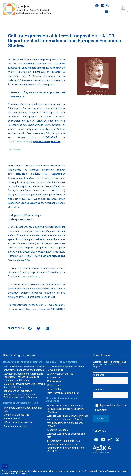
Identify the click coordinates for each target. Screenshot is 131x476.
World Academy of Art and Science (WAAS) (65, 424)
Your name (110, 378)
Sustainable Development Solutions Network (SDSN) (65, 368)
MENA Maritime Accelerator (18, 422)
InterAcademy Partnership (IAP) (63, 440)
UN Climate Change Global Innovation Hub (23, 409)
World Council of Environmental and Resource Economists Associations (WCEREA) (66, 408)
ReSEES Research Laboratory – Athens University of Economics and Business (24, 368)
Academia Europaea (57, 429)
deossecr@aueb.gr (31, 276)
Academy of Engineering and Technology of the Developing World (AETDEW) (66, 447)
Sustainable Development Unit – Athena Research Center (24, 385)
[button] (106, 11)
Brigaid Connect (12, 418)
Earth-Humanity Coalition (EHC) (63, 392)
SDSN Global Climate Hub (60, 373)
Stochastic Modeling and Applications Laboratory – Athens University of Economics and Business (23, 377)
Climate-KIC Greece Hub (16, 414)
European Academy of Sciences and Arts (66, 435)
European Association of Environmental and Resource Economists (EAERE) (67, 417)
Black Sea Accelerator (15, 426)
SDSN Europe (54, 377)
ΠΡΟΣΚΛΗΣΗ (14, 149)
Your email (110, 393)
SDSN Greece (54, 381)
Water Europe (54, 385)
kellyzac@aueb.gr (22, 141)
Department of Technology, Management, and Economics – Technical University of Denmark (20, 394)
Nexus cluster (54, 389)
